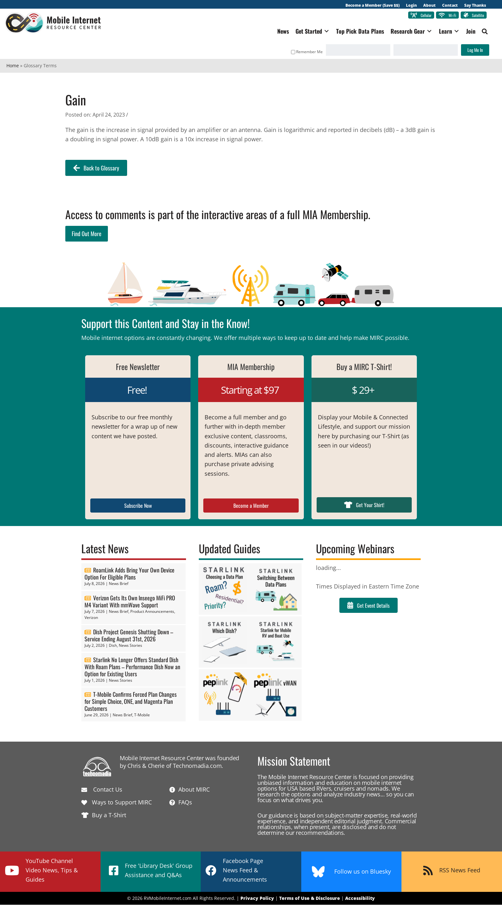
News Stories (130, 645)
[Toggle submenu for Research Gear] (428, 31)
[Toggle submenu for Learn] (455, 31)
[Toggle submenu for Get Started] (325, 31)
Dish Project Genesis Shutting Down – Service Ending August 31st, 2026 (129, 635)
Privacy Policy (257, 898)
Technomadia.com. (198, 766)
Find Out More (86, 234)
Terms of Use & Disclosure (309, 898)
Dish (113, 645)
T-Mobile (142, 715)
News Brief (118, 584)
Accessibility (360, 898)
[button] (483, 31)
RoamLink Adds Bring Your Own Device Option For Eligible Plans (129, 573)
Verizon (91, 618)
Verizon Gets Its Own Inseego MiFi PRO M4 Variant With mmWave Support (130, 601)
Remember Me (305, 52)
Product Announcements (152, 611)
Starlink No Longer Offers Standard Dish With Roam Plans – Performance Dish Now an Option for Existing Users (132, 667)
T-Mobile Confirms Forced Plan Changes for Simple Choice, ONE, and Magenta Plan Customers (131, 702)
